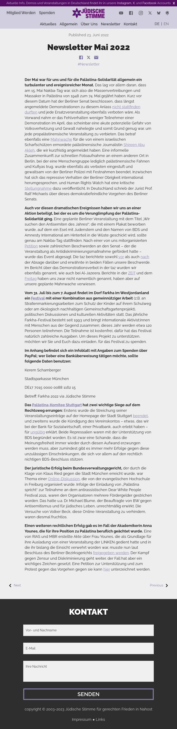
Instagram (124, 3)
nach (145, 257)
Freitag (31, 278)
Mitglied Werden (22, 13)
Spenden (51, 13)
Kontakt (130, 24)
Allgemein (69, 24)
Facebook (149, 3)
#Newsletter (88, 64)
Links (100, 719)
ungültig (37, 432)
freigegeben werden (111, 553)
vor (121, 257)
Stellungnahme (38, 188)
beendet (140, 416)
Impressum (81, 719)
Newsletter (110, 24)
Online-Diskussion (64, 479)
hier (106, 569)
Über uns (89, 24)
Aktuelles (48, 24)
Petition (31, 246)
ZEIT (131, 273)
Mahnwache (61, 139)
